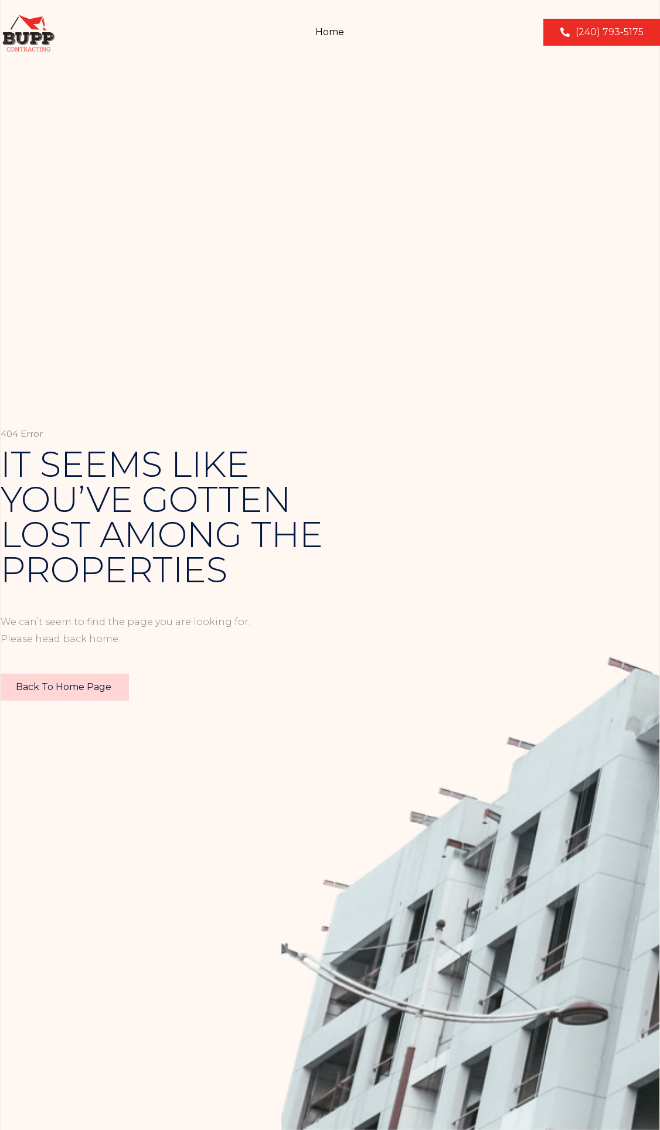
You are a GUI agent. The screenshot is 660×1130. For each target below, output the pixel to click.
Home (329, 31)
